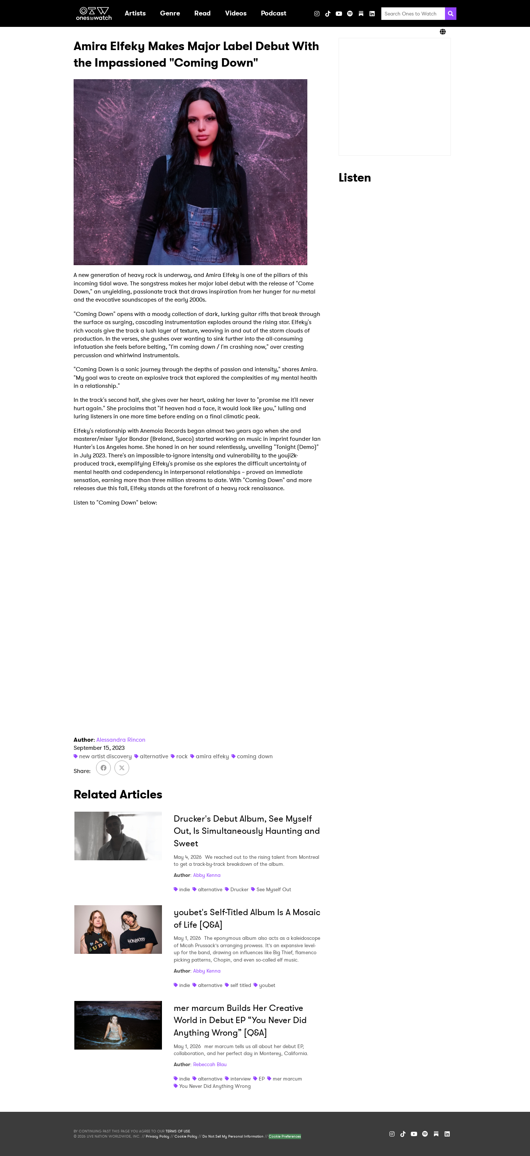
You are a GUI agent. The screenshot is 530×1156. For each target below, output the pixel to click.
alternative (154, 756)
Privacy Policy (157, 1136)
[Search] (450, 13)
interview (240, 1078)
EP (262, 1078)
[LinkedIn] (372, 13)
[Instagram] (316, 13)
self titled (240, 985)
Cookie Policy (185, 1136)
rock (182, 756)
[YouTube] (338, 13)
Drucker (239, 889)
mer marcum (287, 1078)
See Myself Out (274, 889)
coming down (255, 756)
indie (184, 889)
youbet (267, 985)
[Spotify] (350, 13)
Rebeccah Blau (210, 1064)
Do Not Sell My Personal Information (233, 1136)
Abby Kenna (206, 875)
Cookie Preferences (285, 1136)
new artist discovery (105, 756)
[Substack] (361, 13)
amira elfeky (212, 756)
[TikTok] (327, 13)
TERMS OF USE (178, 1131)
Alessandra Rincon (120, 739)
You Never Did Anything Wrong (215, 1086)
